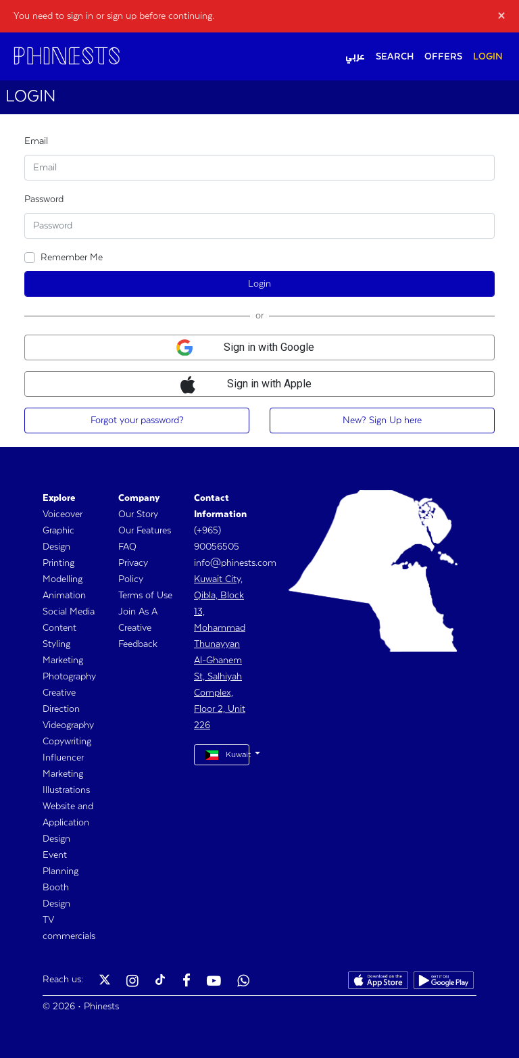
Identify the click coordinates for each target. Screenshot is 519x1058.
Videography (68, 725)
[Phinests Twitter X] (104, 981)
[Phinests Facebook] (186, 981)
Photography (69, 676)
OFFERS (443, 56)
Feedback (137, 644)
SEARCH (395, 56)
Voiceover (62, 514)
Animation (64, 595)
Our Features (144, 530)
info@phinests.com (235, 563)
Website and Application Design (68, 822)
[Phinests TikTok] (160, 981)
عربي (355, 56)
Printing (58, 563)
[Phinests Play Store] (444, 981)
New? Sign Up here (382, 420)
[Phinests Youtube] (214, 981)
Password (44, 199)
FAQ (127, 547)
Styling (56, 644)
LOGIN (488, 56)
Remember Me (72, 257)
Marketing (63, 660)
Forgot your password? (137, 420)
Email (36, 141)
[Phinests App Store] (378, 981)
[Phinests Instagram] (132, 981)
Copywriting (67, 741)
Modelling (62, 579)
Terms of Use (145, 595)
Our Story (138, 514)
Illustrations (66, 790)
